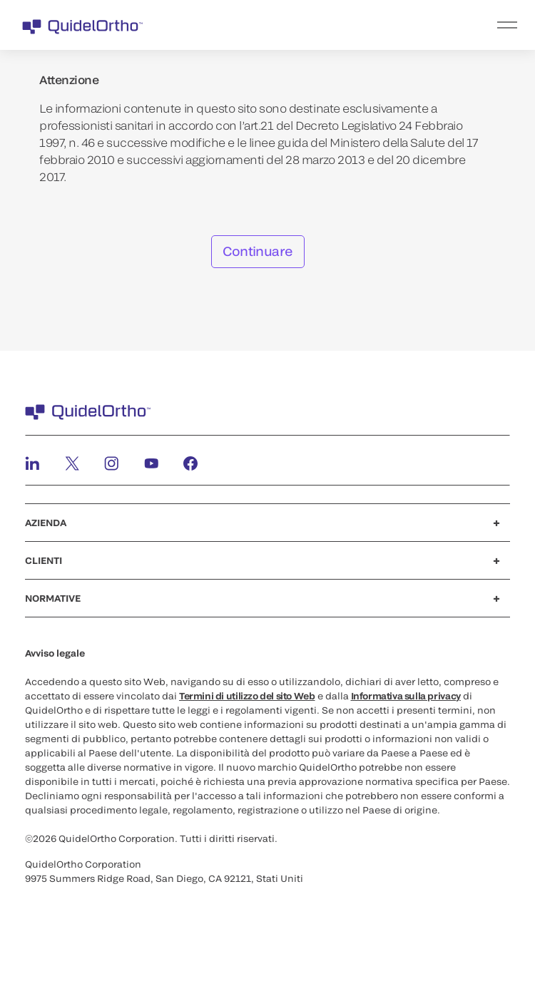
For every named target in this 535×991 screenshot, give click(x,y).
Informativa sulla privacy (406, 696)
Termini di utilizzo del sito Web (247, 696)
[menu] (355, 25)
